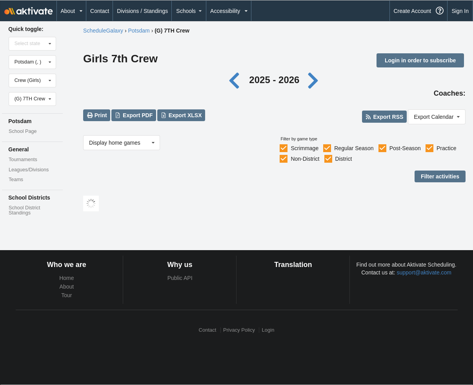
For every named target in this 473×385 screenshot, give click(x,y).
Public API (180, 278)
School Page (22, 131)
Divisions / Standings (142, 11)
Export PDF (134, 115)
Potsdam (139, 30)
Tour (66, 295)
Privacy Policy (239, 329)
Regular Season (353, 148)
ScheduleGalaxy (103, 30)
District (343, 159)
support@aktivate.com (424, 272)
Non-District (305, 159)
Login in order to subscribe (420, 60)
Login (268, 329)
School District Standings (24, 210)
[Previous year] (236, 79)
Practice (447, 148)
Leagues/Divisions (29, 170)
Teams (16, 179)
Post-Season (405, 148)
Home (66, 278)
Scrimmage (304, 148)
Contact (99, 11)
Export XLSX (181, 115)
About (67, 286)
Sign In (460, 11)
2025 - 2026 (274, 79)
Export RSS (384, 117)
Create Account (412, 11)
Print (96, 115)
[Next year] (314, 79)
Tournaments (23, 159)
